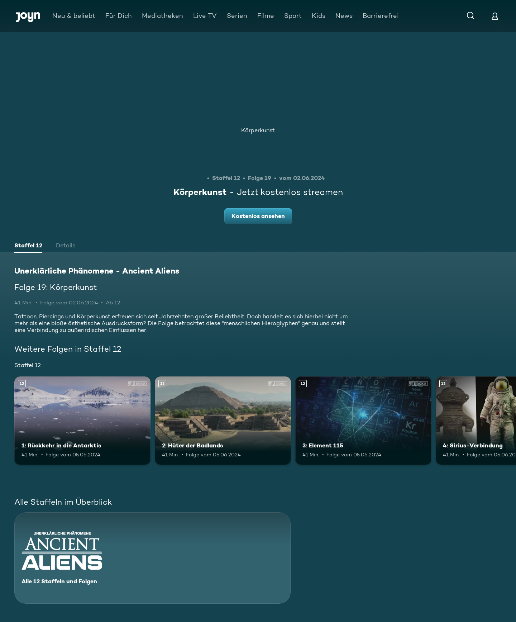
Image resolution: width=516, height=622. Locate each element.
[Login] (495, 16)
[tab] (28, 246)
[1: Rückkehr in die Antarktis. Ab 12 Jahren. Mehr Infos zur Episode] (82, 420)
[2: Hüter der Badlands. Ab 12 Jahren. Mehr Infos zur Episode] (223, 420)
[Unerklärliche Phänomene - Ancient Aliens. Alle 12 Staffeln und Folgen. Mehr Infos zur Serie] (152, 558)
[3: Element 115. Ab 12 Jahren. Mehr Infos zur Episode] (363, 420)
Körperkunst (258, 130)
